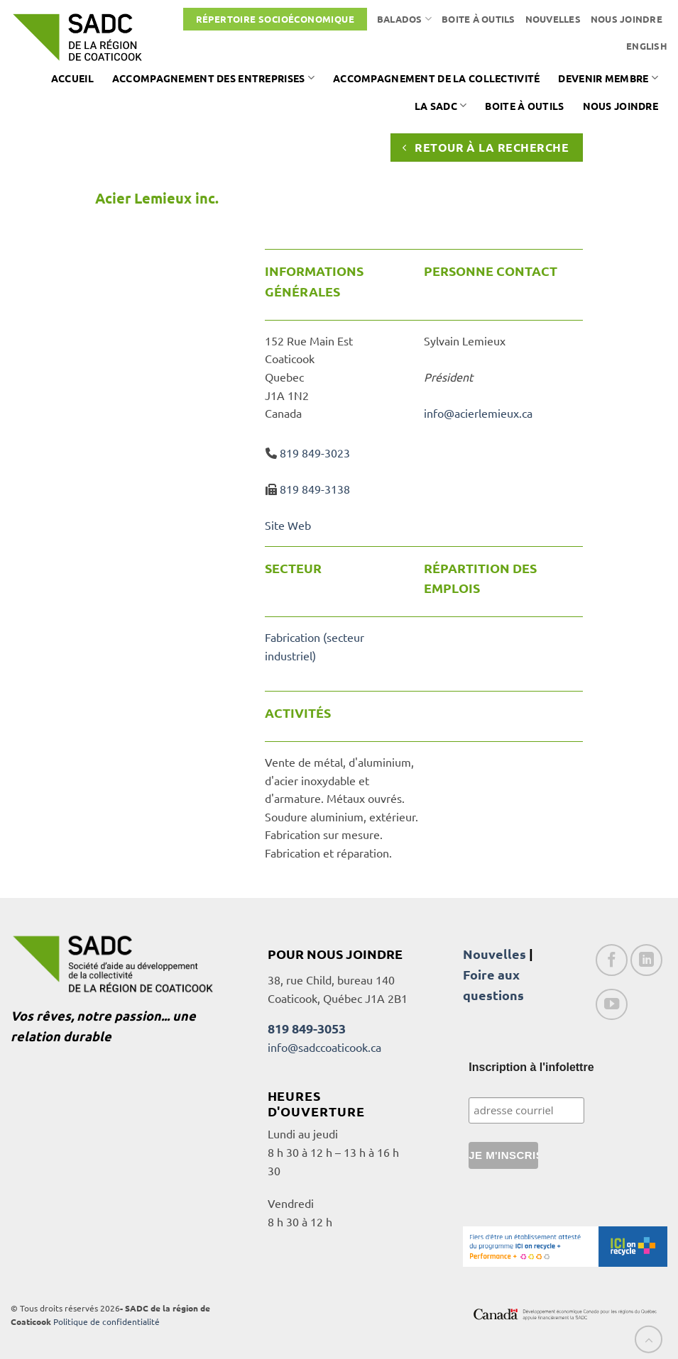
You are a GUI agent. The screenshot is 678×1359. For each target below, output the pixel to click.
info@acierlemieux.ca (478, 413)
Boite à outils (478, 19)
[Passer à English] (646, 46)
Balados (404, 19)
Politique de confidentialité (106, 1321)
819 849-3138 (315, 489)
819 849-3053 (307, 1028)
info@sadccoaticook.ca (324, 1047)
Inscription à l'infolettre (531, 1067)
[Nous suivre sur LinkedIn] (646, 960)
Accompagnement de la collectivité (436, 78)
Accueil (72, 78)
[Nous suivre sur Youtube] (612, 1005)
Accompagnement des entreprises (213, 77)
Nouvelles (553, 19)
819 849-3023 (315, 452)
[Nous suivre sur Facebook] (612, 960)
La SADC (441, 105)
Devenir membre (608, 77)
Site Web (288, 525)
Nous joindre (626, 19)
